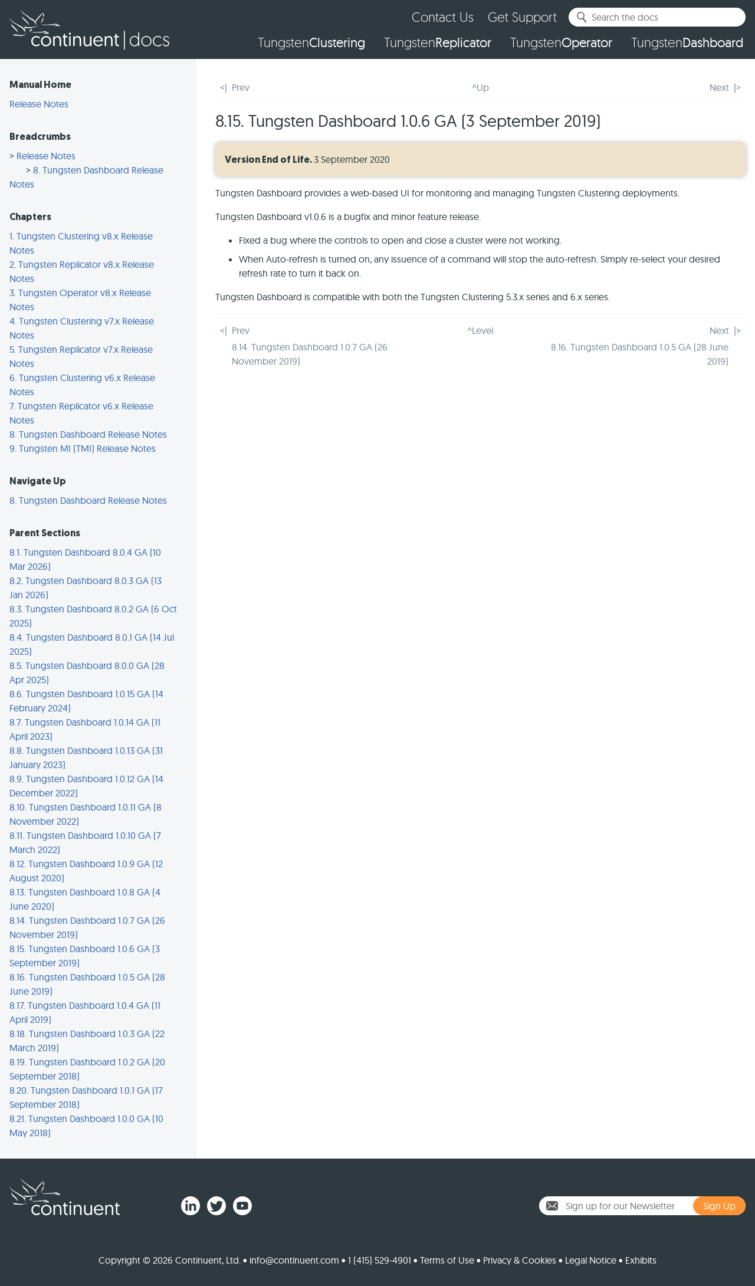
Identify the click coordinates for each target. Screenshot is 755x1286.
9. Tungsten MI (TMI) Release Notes (82, 448)
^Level (480, 330)
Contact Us (443, 17)
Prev (241, 87)
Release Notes (38, 104)
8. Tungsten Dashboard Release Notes (88, 434)
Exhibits (640, 1260)
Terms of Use (447, 1260)
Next (719, 87)
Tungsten (311, 42)
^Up (480, 87)
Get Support (522, 17)
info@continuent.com (294, 1260)
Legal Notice (590, 1260)
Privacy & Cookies (519, 1260)
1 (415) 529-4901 (379, 1260)
